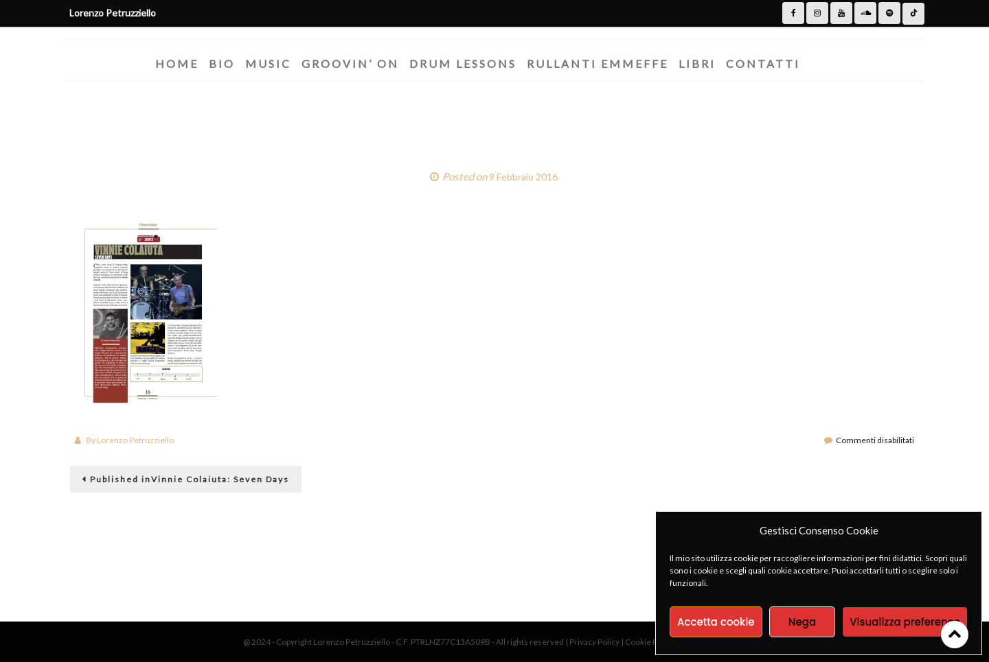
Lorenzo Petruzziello (135, 440)
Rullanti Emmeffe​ (597, 63)
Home (176, 63)
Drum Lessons (462, 63)
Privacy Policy (595, 642)
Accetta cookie (716, 622)
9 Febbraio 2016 (523, 176)
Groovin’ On (350, 63)
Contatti (763, 63)
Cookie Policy (650, 642)
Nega (802, 622)
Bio (222, 63)
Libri (697, 63)
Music (268, 63)
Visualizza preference (905, 622)
